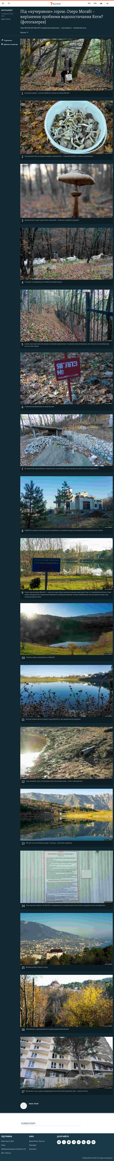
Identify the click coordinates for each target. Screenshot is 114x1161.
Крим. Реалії (6, 19)
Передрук (32, 1145)
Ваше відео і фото (7, 1141)
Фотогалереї (6, 10)
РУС (89, 3)
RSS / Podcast (6, 1153)
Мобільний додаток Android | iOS (13, 1149)
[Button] (6, 41)
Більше (24, 32)
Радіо (3, 1145)
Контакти (32, 1149)
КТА (95, 3)
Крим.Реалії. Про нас (37, 1141)
